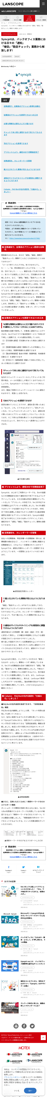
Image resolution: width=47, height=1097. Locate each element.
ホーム (3, 23)
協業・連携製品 (27, 925)
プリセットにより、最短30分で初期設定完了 (21, 152)
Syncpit (17, 56)
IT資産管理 (6, 20)
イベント (25, 1012)
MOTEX (25, 949)
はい (30, 1091)
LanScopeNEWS (7, 56)
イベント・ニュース (27, 1009)
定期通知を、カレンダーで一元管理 (18, 161)
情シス (30, 949)
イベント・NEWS (41, 20)
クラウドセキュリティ (29, 19)
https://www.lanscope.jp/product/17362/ (25, 238)
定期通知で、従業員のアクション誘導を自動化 (22, 106)
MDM (24, 993)
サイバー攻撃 (17, 20)
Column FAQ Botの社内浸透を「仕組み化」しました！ (23, 190)
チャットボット (27, 902)
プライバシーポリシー (13, 1077)
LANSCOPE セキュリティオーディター (13, 61)
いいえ (16, 1091)
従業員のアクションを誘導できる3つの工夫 (21, 115)
